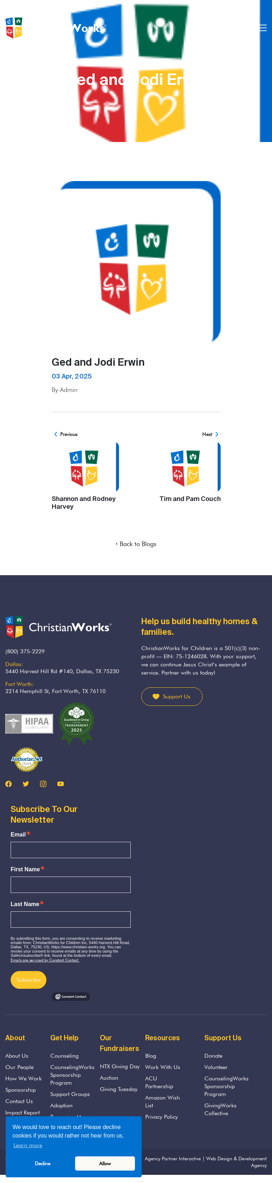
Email (18, 835)
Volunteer (216, 1067)
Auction (109, 1077)
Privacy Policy (161, 1116)
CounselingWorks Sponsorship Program (72, 1075)
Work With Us (162, 1067)
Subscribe (28, 979)
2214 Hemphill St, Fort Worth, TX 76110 (55, 691)
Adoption (61, 1105)
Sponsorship (20, 1089)
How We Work (23, 1078)
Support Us (177, 696)
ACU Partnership (159, 1082)
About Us (16, 1055)
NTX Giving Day (120, 1066)
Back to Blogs (136, 543)
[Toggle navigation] (262, 28)
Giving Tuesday (118, 1089)
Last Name (25, 904)
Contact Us (19, 1101)
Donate (213, 1055)
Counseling (64, 1055)
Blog (150, 1055)
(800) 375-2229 (25, 651)
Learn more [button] (27, 1145)
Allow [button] (105, 1163)
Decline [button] (42, 1163)
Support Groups (70, 1094)
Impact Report (22, 1112)
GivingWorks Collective (220, 1109)
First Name (25, 869)
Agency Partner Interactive (173, 1158)
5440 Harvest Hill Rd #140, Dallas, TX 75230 (62, 671)
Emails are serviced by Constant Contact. (45, 960)
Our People (19, 1067)
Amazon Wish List (162, 1101)
